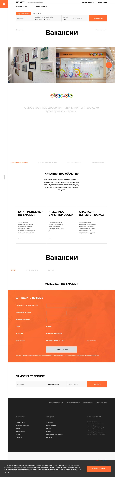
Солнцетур (20, 2)
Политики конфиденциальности (90, 355)
